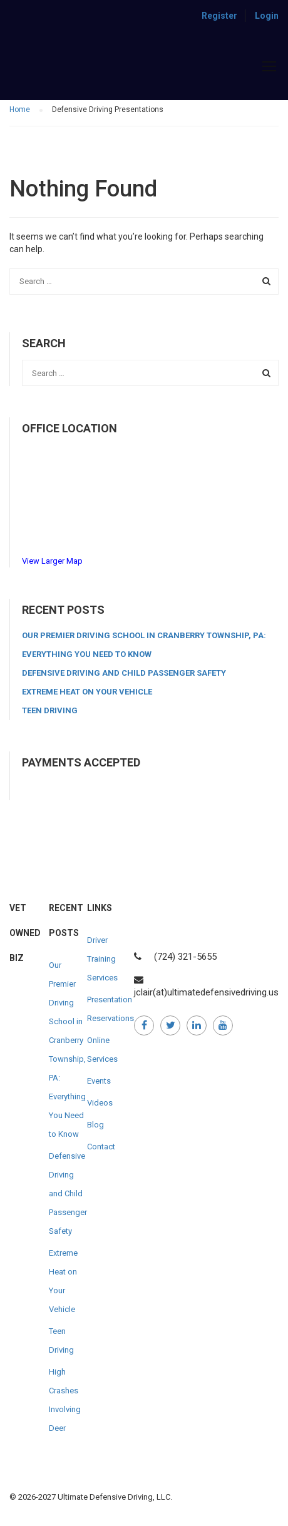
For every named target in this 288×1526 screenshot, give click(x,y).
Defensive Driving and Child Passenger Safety (124, 673)
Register (219, 16)
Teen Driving (50, 710)
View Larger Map (52, 561)
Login (267, 16)
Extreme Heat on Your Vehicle (87, 691)
